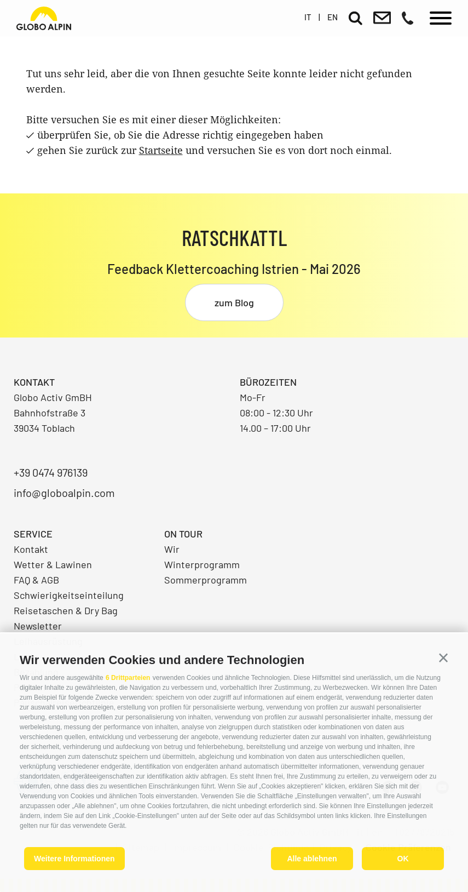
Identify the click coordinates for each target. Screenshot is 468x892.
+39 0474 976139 (51, 472)
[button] (443, 658)
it (307, 17)
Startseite (161, 150)
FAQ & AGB (36, 580)
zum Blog (234, 302)
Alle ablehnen (312, 858)
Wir (172, 549)
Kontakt (31, 549)
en (332, 17)
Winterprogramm (202, 564)
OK (403, 858)
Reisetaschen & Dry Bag (66, 610)
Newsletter (38, 626)
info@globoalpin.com (64, 492)
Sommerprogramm (205, 580)
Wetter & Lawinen (53, 564)
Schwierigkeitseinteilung (69, 595)
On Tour (183, 534)
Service (33, 534)
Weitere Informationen (74, 858)
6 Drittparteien (128, 678)
